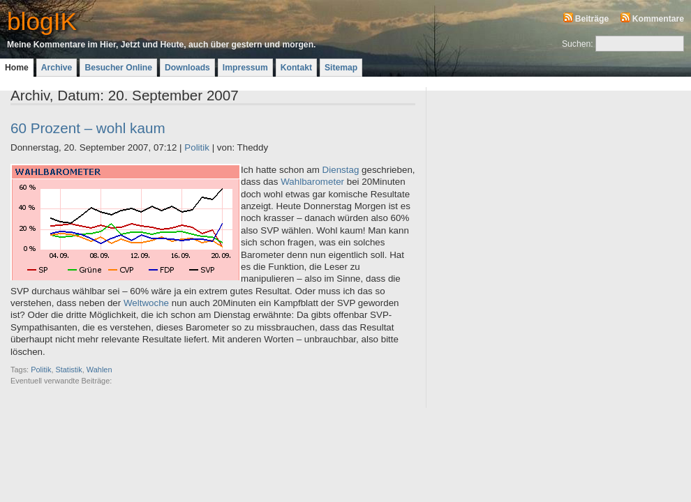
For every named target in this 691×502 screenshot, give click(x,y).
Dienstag (340, 170)
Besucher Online (118, 68)
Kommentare (658, 19)
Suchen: (577, 44)
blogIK (42, 21)
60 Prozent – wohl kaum (87, 128)
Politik (196, 147)
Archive (57, 68)
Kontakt (296, 68)
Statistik (68, 369)
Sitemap (341, 68)
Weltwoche (146, 303)
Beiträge (592, 19)
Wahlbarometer (312, 181)
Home (17, 68)
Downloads (187, 68)
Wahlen (99, 369)
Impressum (245, 68)
